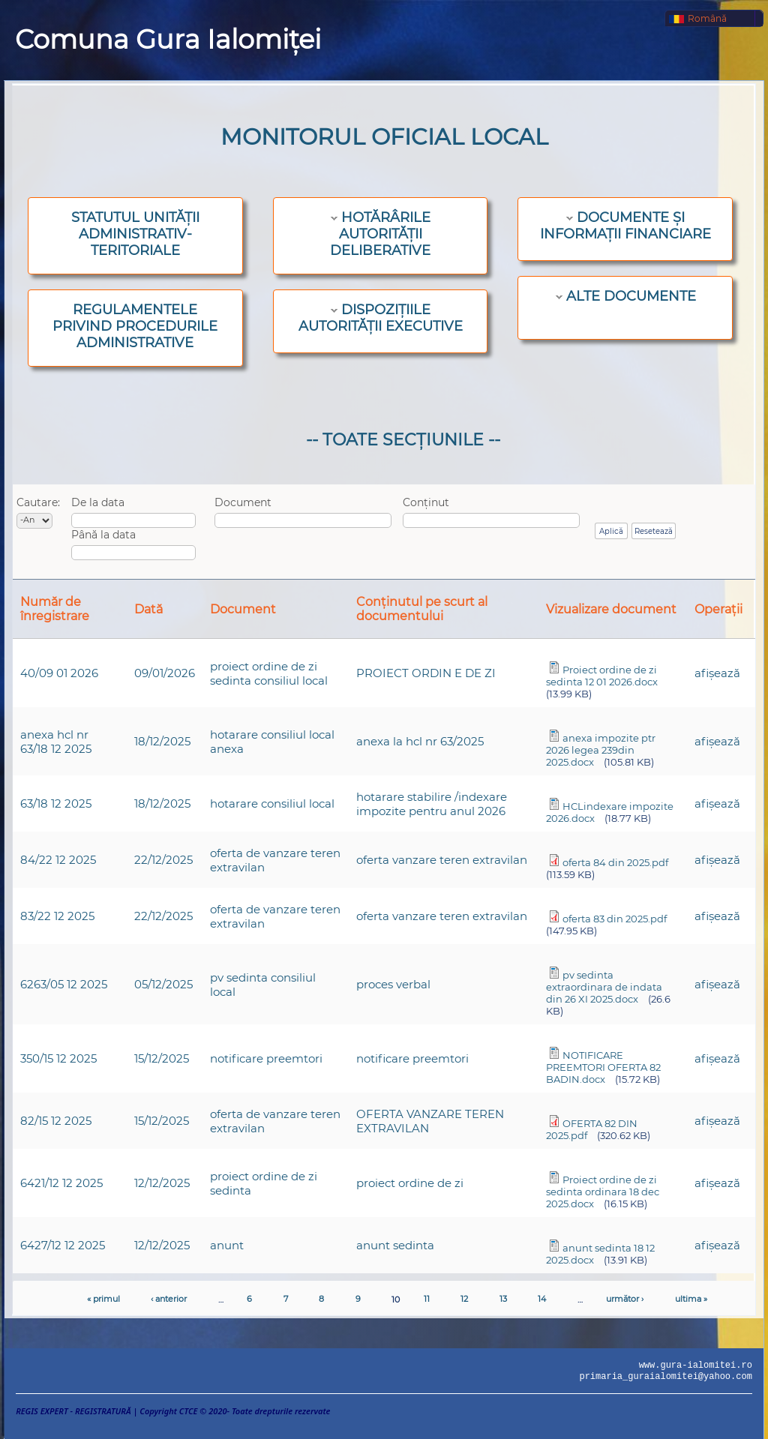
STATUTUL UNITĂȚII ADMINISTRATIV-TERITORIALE (135, 234)
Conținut (426, 502)
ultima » (691, 1299)
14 (542, 1299)
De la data (97, 502)
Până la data (103, 534)
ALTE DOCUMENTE (631, 296)
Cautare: (38, 502)
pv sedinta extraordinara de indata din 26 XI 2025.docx (604, 987)
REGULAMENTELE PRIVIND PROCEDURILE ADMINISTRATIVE (135, 326)
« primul (103, 1299)
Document (243, 502)
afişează (717, 673)
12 (464, 1299)
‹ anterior (169, 1299)
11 (427, 1299)
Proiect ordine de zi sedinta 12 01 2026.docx (602, 676)
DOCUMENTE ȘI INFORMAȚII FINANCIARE (625, 225)
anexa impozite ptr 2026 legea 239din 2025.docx (601, 750)
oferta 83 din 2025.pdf (614, 919)
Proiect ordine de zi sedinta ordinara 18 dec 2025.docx (602, 1192)
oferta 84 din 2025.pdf (615, 862)
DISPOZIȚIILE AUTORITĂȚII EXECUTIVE (380, 317)
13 (503, 1299)
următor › (625, 1299)
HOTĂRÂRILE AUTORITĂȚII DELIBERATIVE (380, 234)
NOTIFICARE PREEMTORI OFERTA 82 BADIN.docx (603, 1067)
